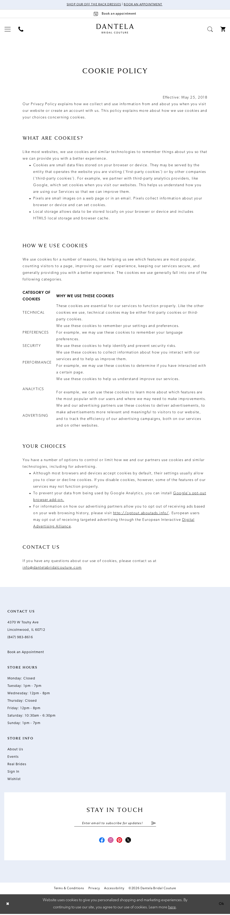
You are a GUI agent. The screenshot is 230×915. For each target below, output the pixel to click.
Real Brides (16, 764)
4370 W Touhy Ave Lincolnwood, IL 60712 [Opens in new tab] (26, 626)
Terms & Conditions (69, 889)
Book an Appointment (144, 4)
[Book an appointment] (115, 14)
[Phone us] (21, 29)
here (172, 908)
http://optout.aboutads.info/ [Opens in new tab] (141, 514)
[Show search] (210, 29)
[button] (8, 29)
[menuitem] (8, 29)
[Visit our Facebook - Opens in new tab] (100, 841)
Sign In (13, 772)
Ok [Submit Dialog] (221, 905)
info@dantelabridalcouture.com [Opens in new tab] (52, 568)
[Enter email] (115, 823)
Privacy (94, 889)
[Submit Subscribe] (153, 823)
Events (13, 757)
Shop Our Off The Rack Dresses (93, 4)
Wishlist (14, 779)
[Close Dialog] (8, 905)
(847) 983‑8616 (20, 637)
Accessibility (114, 889)
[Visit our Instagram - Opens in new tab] (110, 841)
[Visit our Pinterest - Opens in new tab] (120, 841)
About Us (15, 749)
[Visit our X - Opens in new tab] (129, 841)
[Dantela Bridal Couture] (115, 29)
